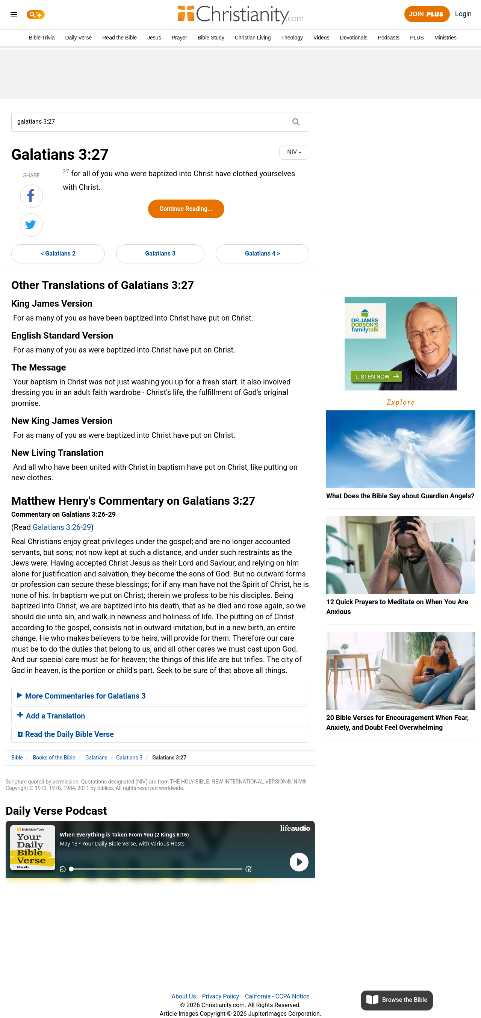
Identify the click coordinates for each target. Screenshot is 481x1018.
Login (463, 14)
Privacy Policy (220, 996)
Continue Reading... (186, 208)
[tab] (160, 695)
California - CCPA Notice (277, 996)
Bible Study (211, 38)
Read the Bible (119, 38)
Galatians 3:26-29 (62, 527)
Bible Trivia (41, 38)
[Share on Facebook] (31, 196)
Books (54, 758)
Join (427, 14)
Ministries (445, 38)
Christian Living (253, 38)
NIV (294, 152)
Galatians (96, 758)
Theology (292, 38)
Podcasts (389, 38)
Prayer (179, 38)
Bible (17, 758)
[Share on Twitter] (31, 225)
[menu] (14, 16)
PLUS (417, 38)
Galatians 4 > (262, 253)
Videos (321, 38)
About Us (183, 996)
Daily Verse (78, 38)
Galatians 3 (160, 253)
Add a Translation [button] (51, 715)
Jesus (154, 38)
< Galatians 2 (58, 253)
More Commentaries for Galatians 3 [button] (81, 695)
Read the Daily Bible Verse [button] (65, 734)
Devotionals (354, 38)
